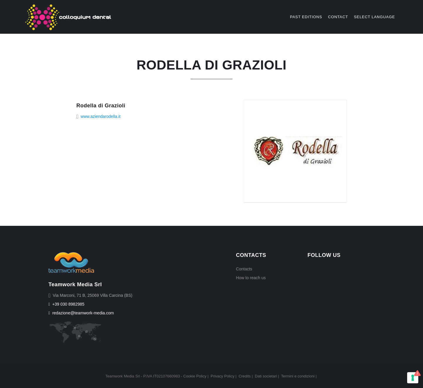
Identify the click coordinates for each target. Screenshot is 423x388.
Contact (338, 17)
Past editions (306, 17)
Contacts (244, 269)
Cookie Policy (195, 376)
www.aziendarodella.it (100, 116)
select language (374, 17)
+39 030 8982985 (66, 304)
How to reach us (251, 277)
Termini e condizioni (298, 376)
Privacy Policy (222, 376)
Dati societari (266, 376)
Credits (245, 376)
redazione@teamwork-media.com (81, 313)
